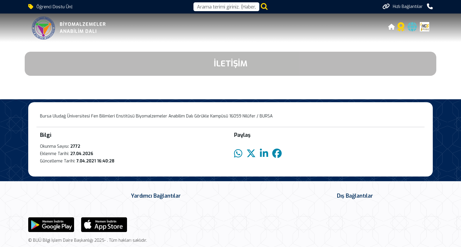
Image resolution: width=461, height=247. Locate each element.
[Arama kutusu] (226, 6)
